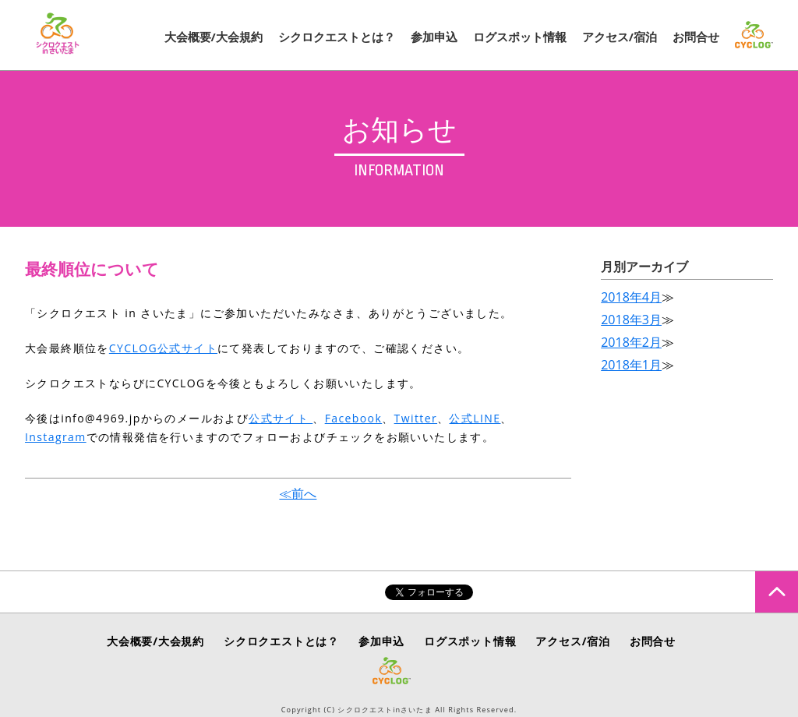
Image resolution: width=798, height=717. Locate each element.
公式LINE (474, 418)
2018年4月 (631, 297)
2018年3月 (631, 319)
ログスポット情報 (520, 36)
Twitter (415, 418)
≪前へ (297, 493)
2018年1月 (631, 364)
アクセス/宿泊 (619, 36)
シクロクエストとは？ (336, 36)
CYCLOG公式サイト (163, 348)
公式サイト (280, 418)
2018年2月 (631, 342)
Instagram (56, 436)
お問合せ (696, 36)
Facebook (354, 418)
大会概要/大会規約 (213, 36)
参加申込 (434, 36)
